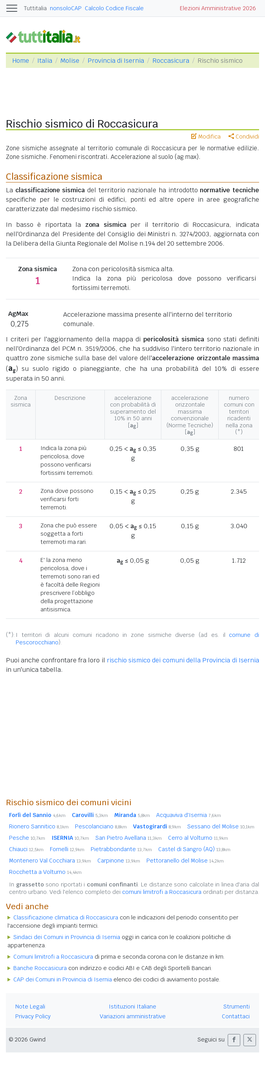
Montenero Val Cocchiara (50, 860)
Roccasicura (170, 61)
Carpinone (118, 860)
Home (20, 61)
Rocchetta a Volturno (45, 871)
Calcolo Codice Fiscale (114, 8)
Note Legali (30, 1006)
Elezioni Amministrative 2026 (218, 8)
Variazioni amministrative (133, 1016)
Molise (69, 61)
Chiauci (26, 849)
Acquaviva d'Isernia (188, 815)
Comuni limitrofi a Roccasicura (53, 956)
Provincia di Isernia (116, 61)
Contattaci (236, 1016)
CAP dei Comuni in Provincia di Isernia (62, 979)
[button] (234, 1040)
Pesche (27, 837)
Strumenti (236, 1006)
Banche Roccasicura (40, 968)
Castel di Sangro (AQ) (194, 849)
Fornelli (67, 849)
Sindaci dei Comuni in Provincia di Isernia (66, 937)
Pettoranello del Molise (185, 860)
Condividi (243, 136)
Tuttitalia (35, 8)
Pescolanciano (101, 826)
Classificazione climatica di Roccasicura (65, 917)
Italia (44, 61)
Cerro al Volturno (198, 837)
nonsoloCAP (66, 8)
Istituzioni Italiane (132, 1006)
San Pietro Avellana (128, 837)
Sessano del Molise (220, 826)
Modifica (206, 136)
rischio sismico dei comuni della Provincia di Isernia (183, 660)
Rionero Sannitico (39, 826)
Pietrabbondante (121, 849)
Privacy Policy (33, 1016)
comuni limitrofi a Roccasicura (161, 891)
